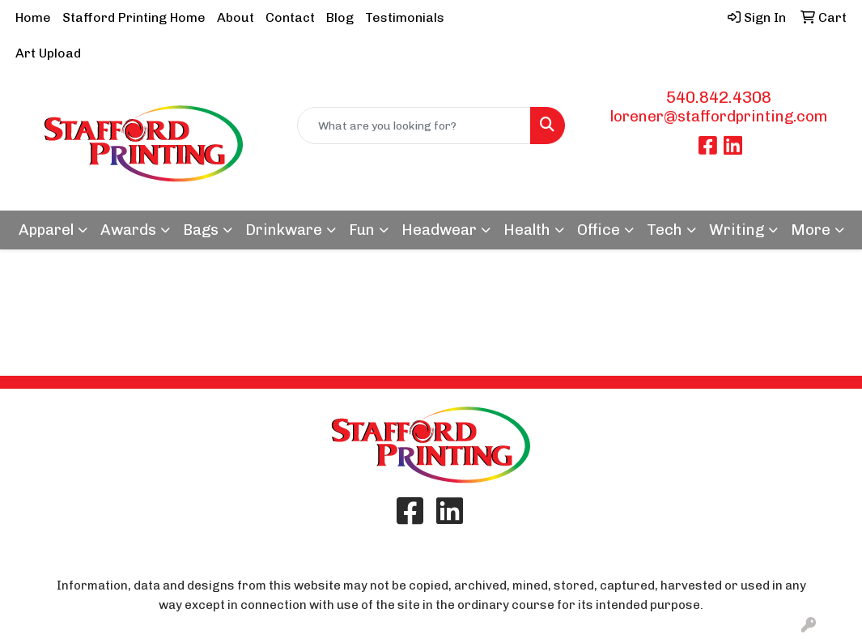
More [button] (810, 229)
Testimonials (404, 17)
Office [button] (598, 229)
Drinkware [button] (283, 229)
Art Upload (48, 53)
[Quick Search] (414, 125)
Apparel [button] (46, 229)
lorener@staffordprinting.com (718, 116)
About (235, 17)
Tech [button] (664, 229)
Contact (290, 17)
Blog (340, 17)
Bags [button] (201, 229)
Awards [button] (128, 229)
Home (33, 17)
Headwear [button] (439, 229)
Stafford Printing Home (134, 17)
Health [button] (526, 229)
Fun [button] (362, 229)
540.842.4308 (718, 97)
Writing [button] (736, 229)
